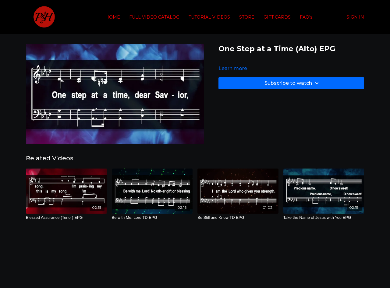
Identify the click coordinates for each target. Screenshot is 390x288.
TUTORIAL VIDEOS (209, 17)
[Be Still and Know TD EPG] (237, 218)
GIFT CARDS (277, 17)
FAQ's (306, 17)
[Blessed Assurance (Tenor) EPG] (66, 218)
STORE (246, 17)
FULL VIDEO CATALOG (154, 17)
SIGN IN (355, 17)
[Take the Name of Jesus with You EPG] (323, 218)
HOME (112, 17)
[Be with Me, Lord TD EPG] (152, 218)
